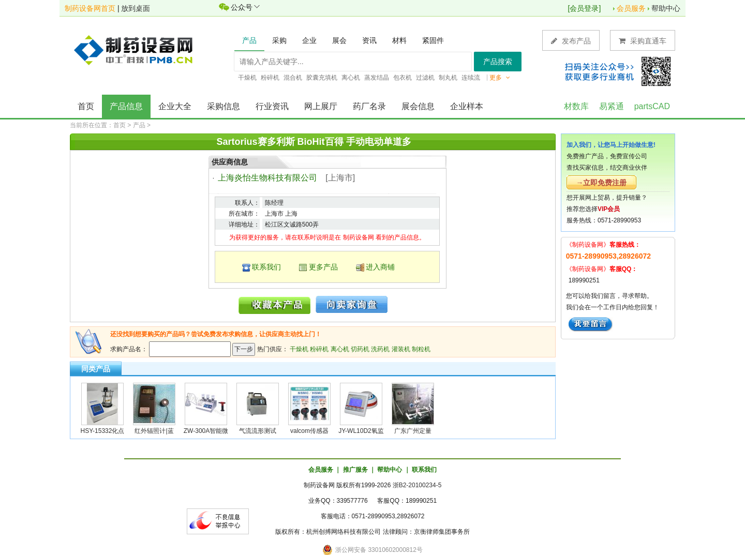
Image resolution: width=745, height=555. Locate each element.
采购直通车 (642, 41)
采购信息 (223, 106)
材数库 (576, 106)
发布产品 (571, 41)
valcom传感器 (309, 430)
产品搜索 (497, 61)
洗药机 (380, 349)
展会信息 (418, 106)
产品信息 (126, 106)
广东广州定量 (412, 430)
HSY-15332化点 (103, 430)
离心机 (340, 349)
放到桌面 (135, 8)
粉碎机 (319, 349)
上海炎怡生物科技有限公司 (267, 177)
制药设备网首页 (90, 8)
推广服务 (355, 469)
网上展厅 (320, 106)
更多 (499, 77)
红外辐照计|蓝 (154, 430)
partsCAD (652, 106)
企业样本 (466, 106)
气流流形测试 (257, 430)
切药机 (360, 349)
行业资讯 (272, 106)
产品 (139, 125)
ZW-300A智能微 (206, 430)
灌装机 (401, 349)
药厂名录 (369, 106)
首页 (86, 106)
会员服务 (631, 8)
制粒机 (421, 349)
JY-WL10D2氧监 (361, 430)
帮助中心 (665, 8)
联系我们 (266, 267)
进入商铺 (380, 267)
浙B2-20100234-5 (417, 485)
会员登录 (584, 8)
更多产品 (323, 267)
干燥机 (299, 349)
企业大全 (174, 106)
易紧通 (611, 106)
